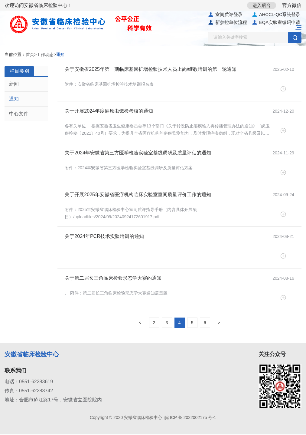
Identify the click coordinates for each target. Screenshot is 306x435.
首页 (30, 54)
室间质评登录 (225, 15)
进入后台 (259, 5)
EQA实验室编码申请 (276, 23)
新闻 (14, 84)
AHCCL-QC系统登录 (276, 15)
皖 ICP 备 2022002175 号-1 (190, 418)
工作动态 (45, 54)
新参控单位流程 (227, 23)
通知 (14, 99)
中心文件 (18, 114)
